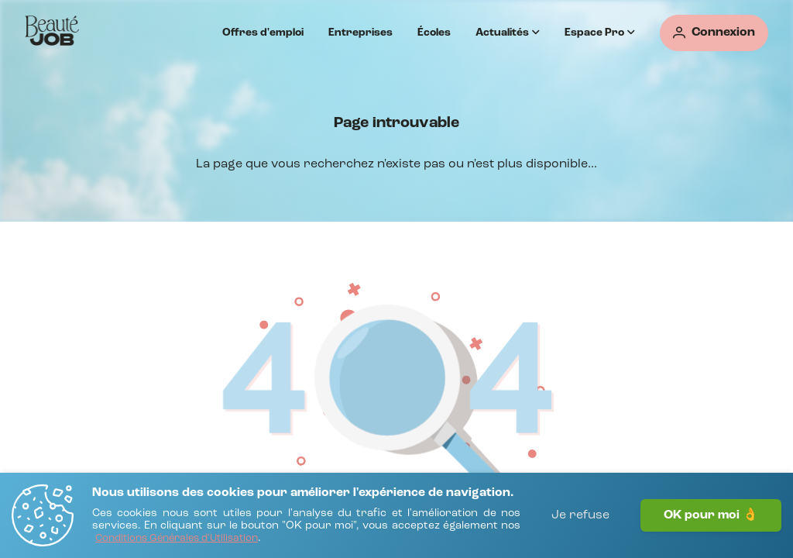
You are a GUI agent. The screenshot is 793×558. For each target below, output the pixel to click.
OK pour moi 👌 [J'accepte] (711, 515)
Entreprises (360, 32)
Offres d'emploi (263, 32)
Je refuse (580, 515)
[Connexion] (714, 33)
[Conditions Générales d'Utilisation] (176, 539)
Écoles (434, 32)
